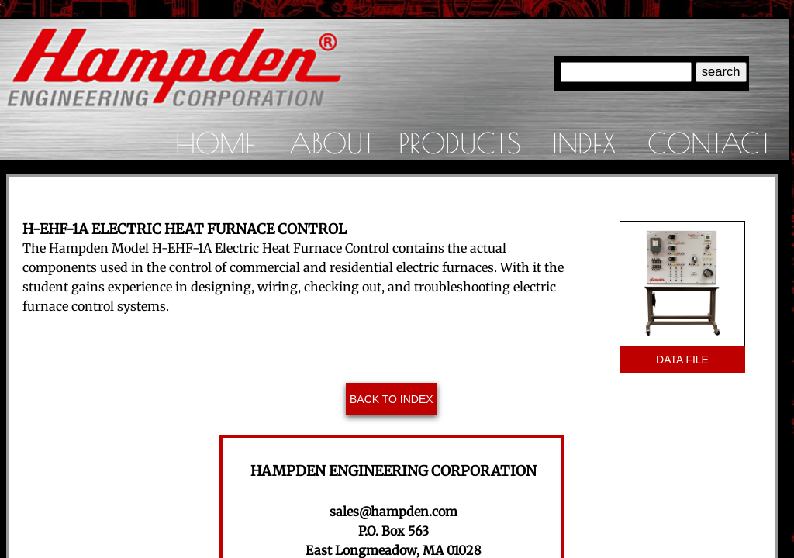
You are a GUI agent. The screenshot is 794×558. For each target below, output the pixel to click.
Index (584, 142)
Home (215, 142)
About (332, 142)
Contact (709, 142)
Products (460, 142)
